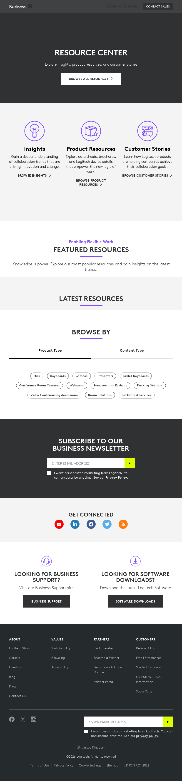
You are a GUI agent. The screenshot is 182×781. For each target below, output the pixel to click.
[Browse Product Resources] (90, 182)
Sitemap (112, 765)
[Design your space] (121, 18)
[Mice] (36, 376)
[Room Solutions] (100, 395)
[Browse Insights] (35, 175)
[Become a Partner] (106, 658)
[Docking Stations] (150, 385)
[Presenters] (105, 376)
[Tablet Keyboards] (136, 376)
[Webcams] (77, 385)
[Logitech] (33, 5)
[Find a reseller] (103, 648)
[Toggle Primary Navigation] (176, 5)
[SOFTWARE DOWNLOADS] (135, 601)
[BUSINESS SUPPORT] (46, 601)
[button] (21, 18)
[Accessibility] (59, 667)
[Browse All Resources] (91, 79)
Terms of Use (39, 765)
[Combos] (81, 376)
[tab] (50, 349)
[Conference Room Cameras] (39, 385)
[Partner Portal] (104, 682)
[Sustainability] (60, 648)
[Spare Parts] (144, 691)
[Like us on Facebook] (12, 719)
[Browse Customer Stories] (147, 175)
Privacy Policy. (116, 477)
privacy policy (147, 736)
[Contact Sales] (158, 18)
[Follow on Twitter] (22, 719)
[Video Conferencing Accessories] (54, 395)
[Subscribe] (130, 463)
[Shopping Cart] (164, 5)
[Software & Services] (137, 395)
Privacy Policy (63, 765)
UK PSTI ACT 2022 (136, 765)
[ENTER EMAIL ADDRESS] (86, 463)
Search (150, 6)
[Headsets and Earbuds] (110, 385)
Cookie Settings (90, 765)
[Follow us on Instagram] (33, 719)
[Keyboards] (58, 376)
